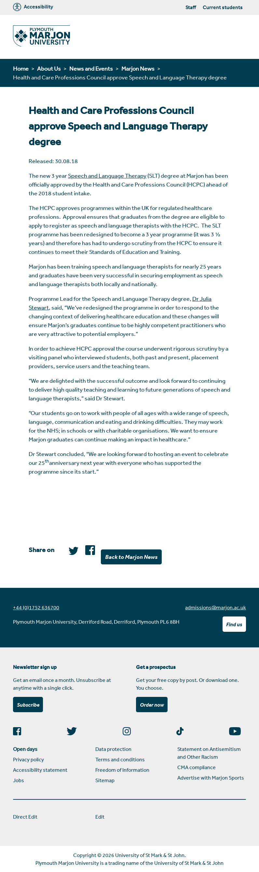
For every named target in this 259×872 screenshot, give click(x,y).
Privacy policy (28, 759)
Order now (152, 704)
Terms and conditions (120, 759)
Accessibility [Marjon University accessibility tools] (33, 7)
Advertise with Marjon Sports (210, 777)
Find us (234, 624)
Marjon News (138, 68)
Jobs (18, 780)
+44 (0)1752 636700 (36, 607)
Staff (190, 7)
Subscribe (28, 704)
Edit (99, 816)
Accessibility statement (40, 770)
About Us (49, 68)
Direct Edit (25, 816)
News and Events (91, 68)
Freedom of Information (122, 770)
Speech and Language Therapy (107, 175)
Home (21, 68)
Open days (25, 749)
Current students (223, 7)
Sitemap (105, 780)
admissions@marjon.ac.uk (215, 607)
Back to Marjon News (131, 556)
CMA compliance (196, 767)
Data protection (113, 749)
